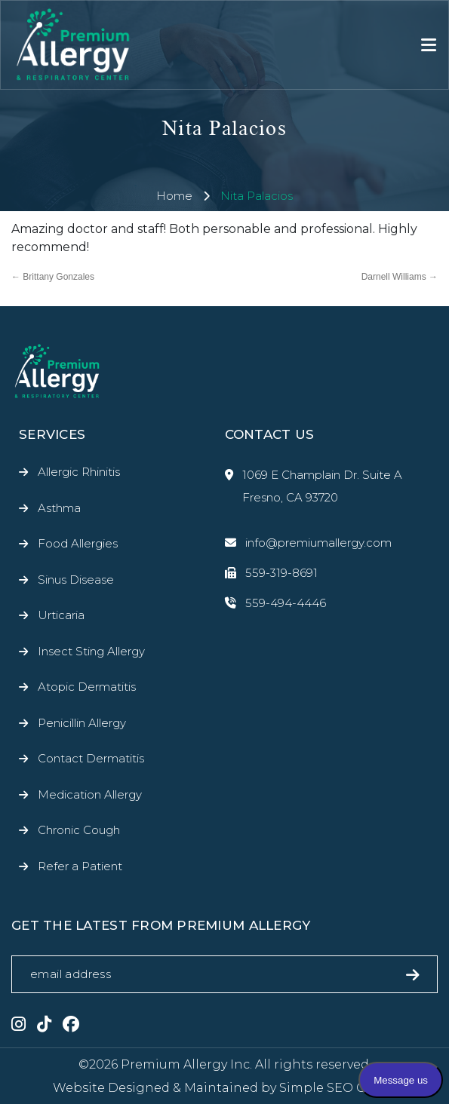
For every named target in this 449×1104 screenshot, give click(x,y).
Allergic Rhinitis (79, 472)
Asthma (59, 508)
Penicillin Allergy (82, 723)
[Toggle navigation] (428, 44)
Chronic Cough (79, 830)
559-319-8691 (271, 573)
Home (174, 196)
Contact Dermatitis (91, 758)
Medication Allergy (90, 794)
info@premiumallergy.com (308, 543)
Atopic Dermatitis (87, 686)
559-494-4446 (275, 603)
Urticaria (61, 615)
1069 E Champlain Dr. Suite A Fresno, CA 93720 (313, 486)
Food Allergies (78, 543)
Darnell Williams (399, 276)
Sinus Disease (76, 579)
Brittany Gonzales (52, 276)
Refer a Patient (80, 866)
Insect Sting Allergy (91, 651)
